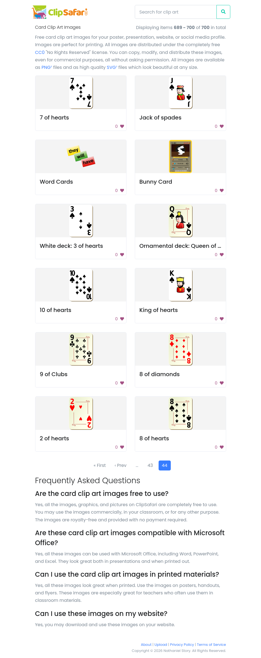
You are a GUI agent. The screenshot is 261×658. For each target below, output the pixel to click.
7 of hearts (54, 117)
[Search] (176, 12)
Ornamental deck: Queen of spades (188, 246)
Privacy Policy (182, 644)
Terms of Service (211, 644)
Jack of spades (160, 117)
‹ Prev (120, 465)
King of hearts (158, 310)
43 (150, 465)
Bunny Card (155, 182)
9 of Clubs (54, 374)
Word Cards (56, 182)
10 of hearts (55, 310)
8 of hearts (154, 438)
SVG (112, 67)
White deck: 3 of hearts (71, 246)
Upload (160, 644)
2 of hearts (54, 438)
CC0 (40, 52)
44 (164, 465)
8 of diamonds (159, 374)
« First (100, 465)
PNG (47, 67)
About (146, 644)
